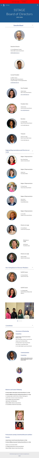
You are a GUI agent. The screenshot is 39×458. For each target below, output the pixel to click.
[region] (19, 2)
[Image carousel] (19, 311)
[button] (1, 5)
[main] (19, 13)
